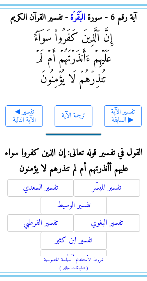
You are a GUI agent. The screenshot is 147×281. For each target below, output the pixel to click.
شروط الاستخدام (89, 260)
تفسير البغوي (107, 223)
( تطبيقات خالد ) (74, 268)
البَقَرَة (77, 17)
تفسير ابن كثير (73, 240)
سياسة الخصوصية (57, 260)
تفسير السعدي (40, 188)
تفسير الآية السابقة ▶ (123, 116)
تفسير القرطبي (40, 223)
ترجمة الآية (73, 116)
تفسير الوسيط (73, 205)
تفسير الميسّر (106, 188)
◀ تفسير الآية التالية (24, 116)
